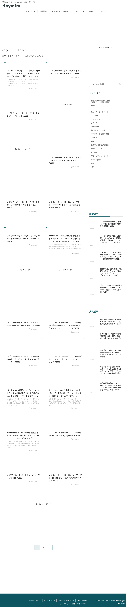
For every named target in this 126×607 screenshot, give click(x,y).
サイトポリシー (49, 600)
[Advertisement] (64, 122)
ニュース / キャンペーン (100, 112)
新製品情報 (95, 126)
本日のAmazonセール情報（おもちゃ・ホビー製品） (100, 101)
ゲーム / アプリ (96, 148)
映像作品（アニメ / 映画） (100, 145)
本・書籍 (94, 152)
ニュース (96, 115)
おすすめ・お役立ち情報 (100, 134)
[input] (106, 84)
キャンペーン (98, 119)
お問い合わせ (82, 600)
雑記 (92, 167)
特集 (92, 163)
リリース (94, 123)
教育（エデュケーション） (100, 156)
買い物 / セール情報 (98, 130)
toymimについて (35, 600)
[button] (120, 84)
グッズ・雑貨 (96, 160)
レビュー (94, 137)
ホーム (93, 105)
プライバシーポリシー (66, 600)
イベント (94, 141)
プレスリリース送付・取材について (73, 603)
